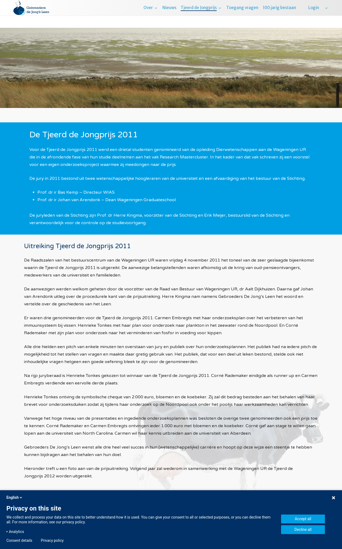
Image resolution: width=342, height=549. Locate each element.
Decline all (303, 529)
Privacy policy (52, 540)
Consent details (19, 540)
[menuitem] (326, 14)
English (14, 497)
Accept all (303, 519)
